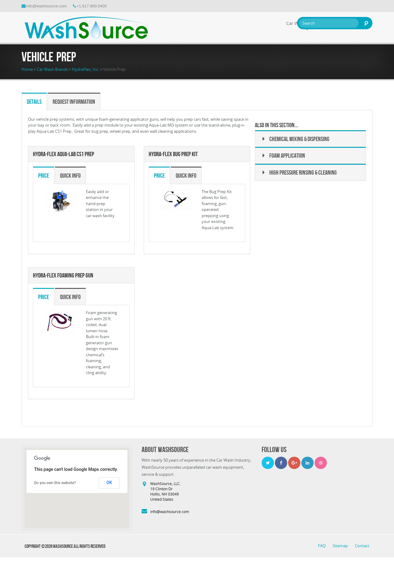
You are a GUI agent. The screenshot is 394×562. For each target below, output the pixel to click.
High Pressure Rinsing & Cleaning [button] (298, 172)
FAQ (322, 545)
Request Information (74, 101)
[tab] (310, 138)
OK (109, 482)
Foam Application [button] (282, 155)
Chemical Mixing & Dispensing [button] (294, 139)
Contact (362, 545)
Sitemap (341, 545)
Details (34, 101)
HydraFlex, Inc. (85, 69)
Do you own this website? (55, 483)
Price (43, 175)
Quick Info (70, 175)
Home (27, 69)
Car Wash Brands (52, 69)
